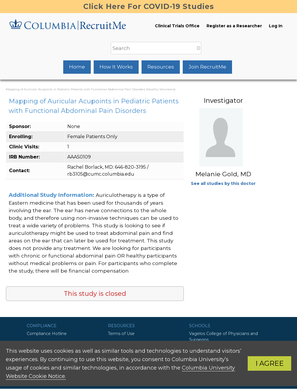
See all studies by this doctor (223, 183)
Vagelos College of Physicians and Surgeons (223, 336)
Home (77, 67)
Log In (275, 25)
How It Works (116, 67)
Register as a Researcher (234, 25)
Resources (160, 67)
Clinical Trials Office (177, 25)
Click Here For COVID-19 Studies (148, 6)
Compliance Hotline (47, 333)
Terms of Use (121, 333)
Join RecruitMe (207, 67)
